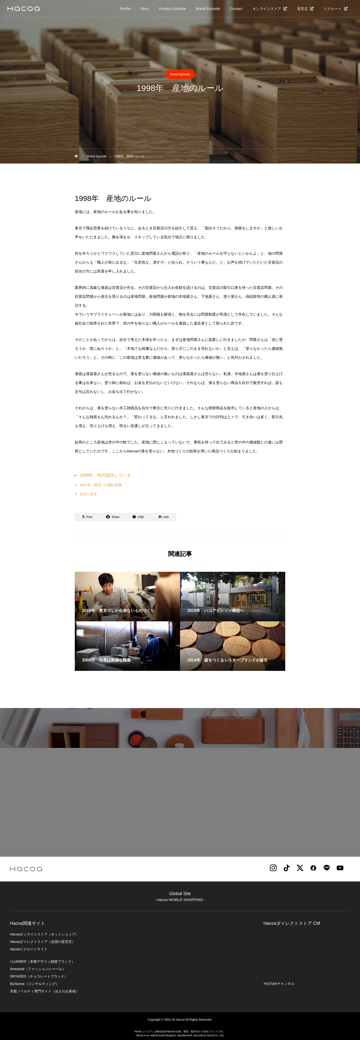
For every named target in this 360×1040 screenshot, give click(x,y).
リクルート (332, 9)
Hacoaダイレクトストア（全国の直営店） (42, 942)
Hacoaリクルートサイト (29, 949)
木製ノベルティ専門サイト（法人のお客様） (44, 991)
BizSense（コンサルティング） (34, 984)
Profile (125, 9)
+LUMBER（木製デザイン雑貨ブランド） (42, 961)
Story (145, 9)
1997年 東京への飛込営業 (101, 485)
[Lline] (138, 517)
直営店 (302, 9)
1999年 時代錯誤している (105, 475)
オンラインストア (267, 9)
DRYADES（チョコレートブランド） (39, 976)
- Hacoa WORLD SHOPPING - (179, 900)
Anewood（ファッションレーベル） (38, 969)
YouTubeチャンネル (278, 983)
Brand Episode (208, 9)
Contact (236, 9)
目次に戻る (88, 494)
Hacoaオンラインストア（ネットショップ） (44, 934)
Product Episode (172, 9)
